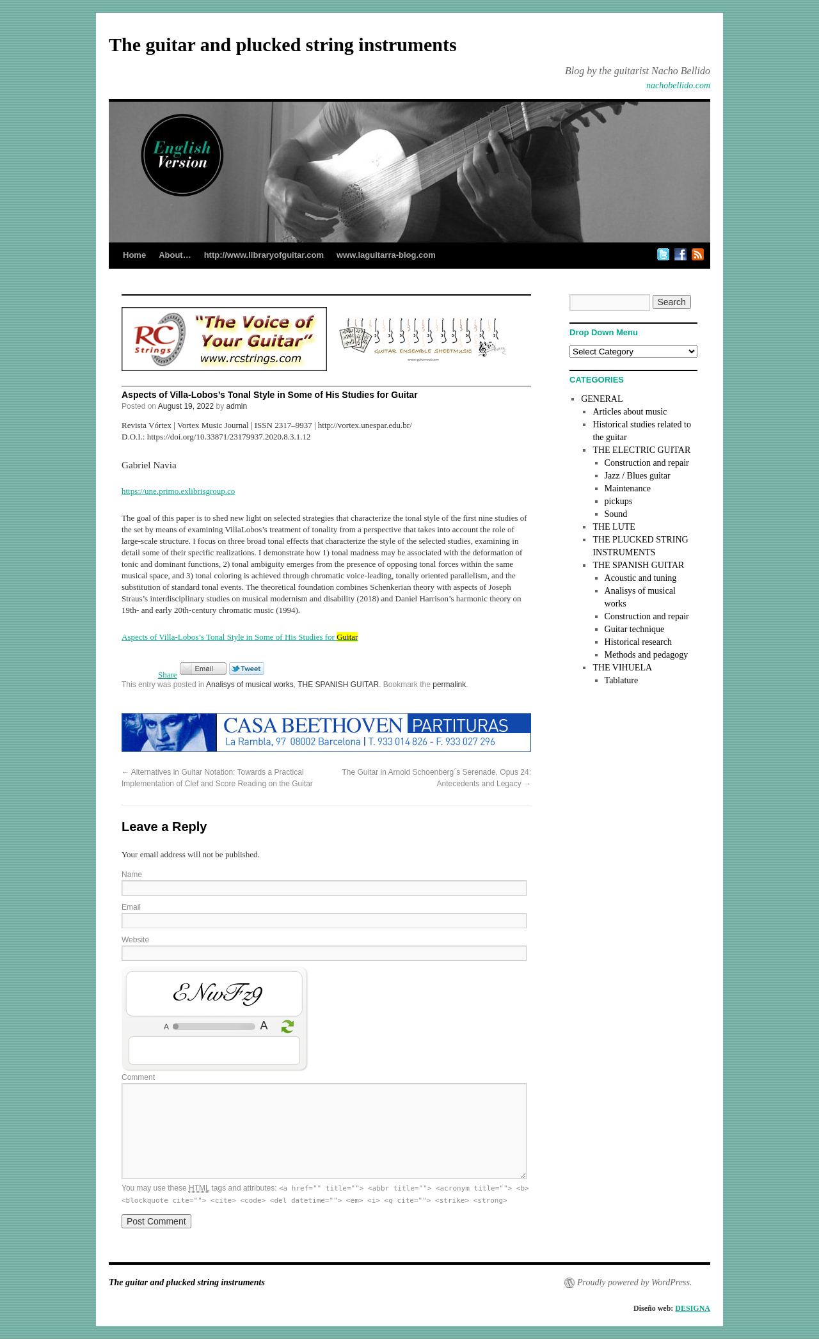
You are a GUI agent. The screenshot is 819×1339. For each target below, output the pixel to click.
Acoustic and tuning (641, 578)
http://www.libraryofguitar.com (264, 255)
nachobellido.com (678, 85)
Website (135, 939)
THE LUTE (613, 527)
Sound (616, 514)
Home (134, 255)
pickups (619, 501)
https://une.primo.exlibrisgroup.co (178, 491)
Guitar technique (635, 629)
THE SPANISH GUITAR (338, 684)
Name (132, 874)
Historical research (638, 642)
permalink (449, 684)
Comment (138, 1077)
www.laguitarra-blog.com (386, 255)
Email (131, 907)
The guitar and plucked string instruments (283, 44)
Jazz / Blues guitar (638, 475)
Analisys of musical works (250, 684)
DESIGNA (692, 1308)
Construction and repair (647, 463)
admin (237, 406)
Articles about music (629, 411)
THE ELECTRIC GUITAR (641, 450)
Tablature (622, 680)
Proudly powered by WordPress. (634, 1282)
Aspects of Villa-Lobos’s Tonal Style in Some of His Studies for (240, 637)
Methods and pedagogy (646, 655)
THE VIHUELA (622, 667)
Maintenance (628, 488)
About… (175, 255)
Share (167, 674)
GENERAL (602, 399)
